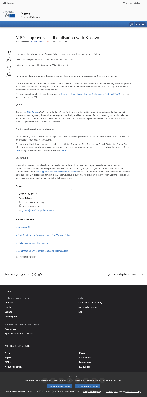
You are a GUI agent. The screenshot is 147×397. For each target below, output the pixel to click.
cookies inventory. (133, 394)
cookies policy (112, 394)
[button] (140, 24)
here (18, 150)
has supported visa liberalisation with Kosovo (57, 171)
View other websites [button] (131, 3)
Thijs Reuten (33, 112)
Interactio (65, 150)
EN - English (8, 3)
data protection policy (92, 394)
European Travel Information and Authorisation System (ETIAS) (90, 94)
